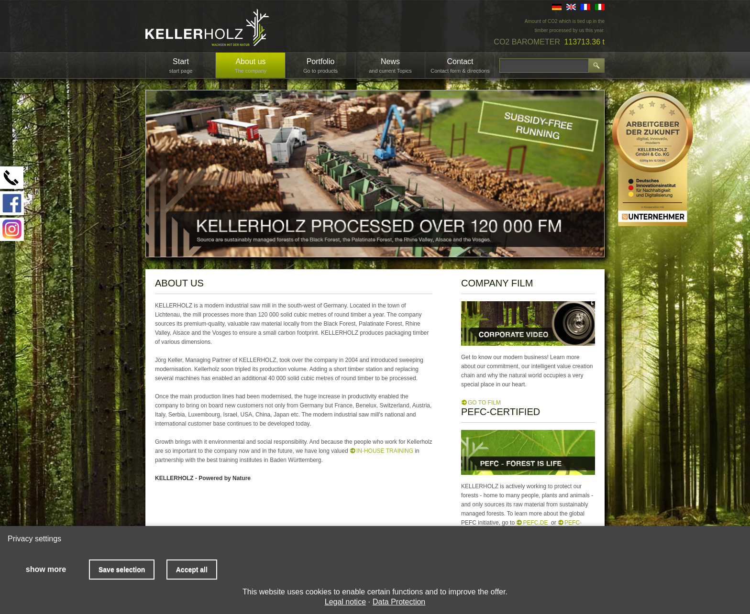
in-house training (384, 451)
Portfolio (320, 65)
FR (585, 7)
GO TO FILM (484, 402)
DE (557, 7)
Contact (460, 65)
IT (600, 7)
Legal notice (345, 602)
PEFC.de (535, 522)
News (390, 65)
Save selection (122, 569)
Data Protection (399, 602)
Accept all (192, 569)
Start (181, 65)
